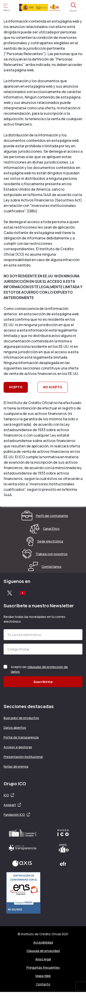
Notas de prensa (16, 766)
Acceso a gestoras (18, 747)
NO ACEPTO (52, 387)
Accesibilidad (43, 942)
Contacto (43, 984)
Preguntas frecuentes (43, 967)
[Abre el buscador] (73, 7)
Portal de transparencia (21, 737)
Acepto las (39, 669)
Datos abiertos (15, 727)
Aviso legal (43, 959)
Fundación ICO (14, 814)
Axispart (10, 805)
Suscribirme (43, 682)
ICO (6, 795)
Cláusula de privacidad (43, 951)
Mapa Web (43, 976)
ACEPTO (15, 387)
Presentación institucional (23, 757)
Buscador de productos (21, 718)
